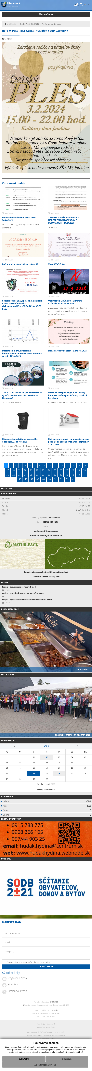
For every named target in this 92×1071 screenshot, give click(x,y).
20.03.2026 (9, 346)
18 (13, 470)
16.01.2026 (9, 435)
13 (67, 465)
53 (67, 479)
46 (26, 479)
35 (31, 474)
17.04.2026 (9, 260)
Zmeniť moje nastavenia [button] (45, 1065)
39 (55, 474)
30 (84, 470)
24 (49, 470)
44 (84, 474)
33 (19, 474)
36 (37, 474)
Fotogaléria (7, 674)
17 (7, 470)
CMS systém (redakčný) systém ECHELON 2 (41, 1032)
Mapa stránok (39, 1010)
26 (61, 470)
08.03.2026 (55, 346)
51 (55, 479)
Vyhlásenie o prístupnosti (40, 1013)
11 (55, 465)
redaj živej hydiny (11, 819)
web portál (60, 1032)
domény (48, 1035)
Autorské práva (55, 1013)
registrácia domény (58, 1035)
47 (32, 479)
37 (43, 474)
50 (49, 479)
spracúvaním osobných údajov (38, 962)
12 (61, 465)
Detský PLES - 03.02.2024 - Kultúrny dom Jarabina (40, 24)
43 (78, 474)
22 (37, 470)
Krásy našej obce (10, 609)
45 (20, 479)
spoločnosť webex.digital (46, 1038)
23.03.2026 (55, 296)
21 (31, 470)
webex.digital (50, 1027)
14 (73, 465)
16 (85, 465)
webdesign (41, 1027)
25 (55, 470)
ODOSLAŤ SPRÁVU (46, 966)
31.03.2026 (9, 296)
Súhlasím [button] (24, 1059)
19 (19, 470)
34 (25, 474)
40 (61, 474)
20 (25, 470)
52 (61, 479)
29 (78, 470)
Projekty (6, 582)
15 (79, 465)
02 (47, 757)
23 (43, 470)
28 (72, 470)
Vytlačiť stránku (51, 1010)
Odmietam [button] (66, 1059)
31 (7, 474)
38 (49, 474)
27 (67, 470)
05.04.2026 (55, 260)
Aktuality (12, 24)
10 (50, 465)
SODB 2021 (6, 858)
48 (38, 479)
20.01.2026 (9, 388)
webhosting (31, 1035)
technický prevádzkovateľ (46, 1024)
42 (72, 474)
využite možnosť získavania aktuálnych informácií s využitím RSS (46, 1005)
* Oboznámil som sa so (26, 962)
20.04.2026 (9, 213)
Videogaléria (7, 740)
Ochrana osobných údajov (46, 1016)
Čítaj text (7, 488)
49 (43, 479)
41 (67, 474)
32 (13, 474)
